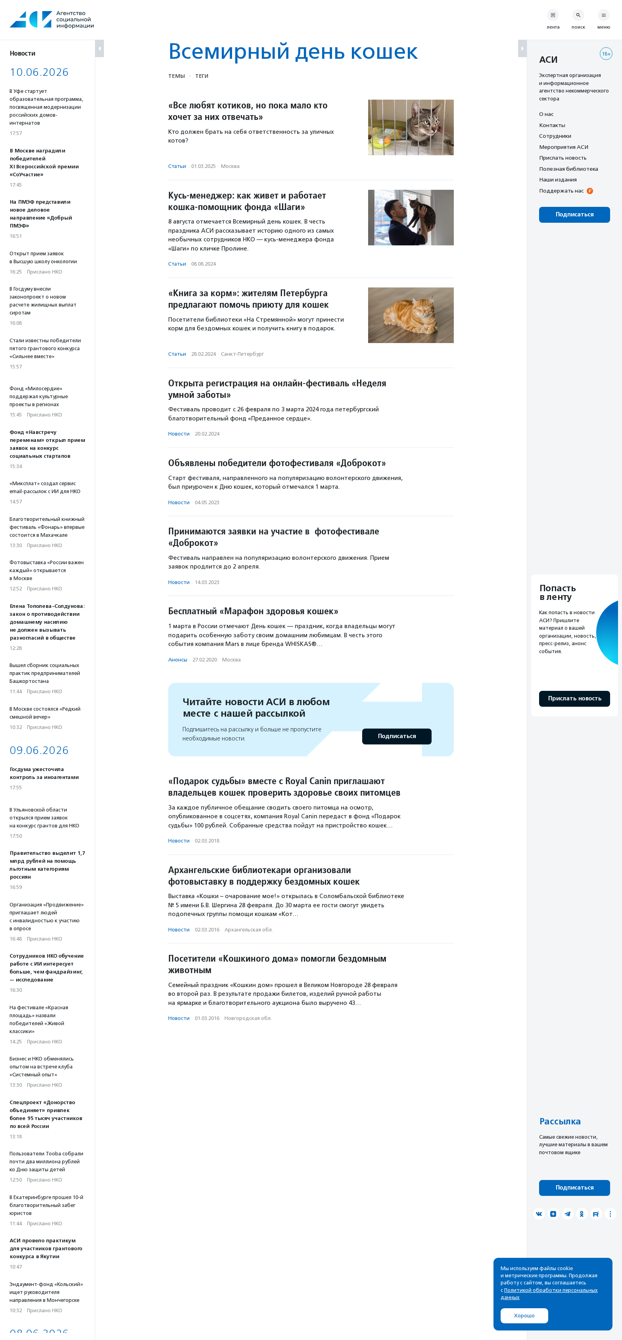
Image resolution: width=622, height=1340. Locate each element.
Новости (179, 434)
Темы (176, 76)
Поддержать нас (561, 190)
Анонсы (177, 660)
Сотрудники (555, 136)
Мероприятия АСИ (563, 147)
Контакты (552, 125)
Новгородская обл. (248, 1018)
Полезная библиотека (568, 169)
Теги (201, 76)
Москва (230, 166)
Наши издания (558, 179)
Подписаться (397, 736)
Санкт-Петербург (242, 354)
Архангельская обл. (249, 930)
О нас (546, 114)
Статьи (177, 166)
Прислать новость (563, 157)
